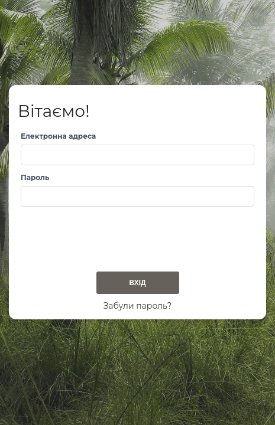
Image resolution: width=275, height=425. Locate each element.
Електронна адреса (58, 136)
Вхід (137, 283)
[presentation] (110, 235)
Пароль (35, 177)
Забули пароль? (137, 305)
